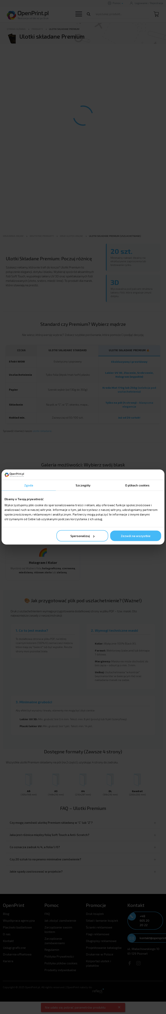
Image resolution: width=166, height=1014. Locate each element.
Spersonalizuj (82, 536)
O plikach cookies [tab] (137, 485)
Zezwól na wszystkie (135, 536)
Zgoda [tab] (28, 485)
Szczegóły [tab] (83, 485)
